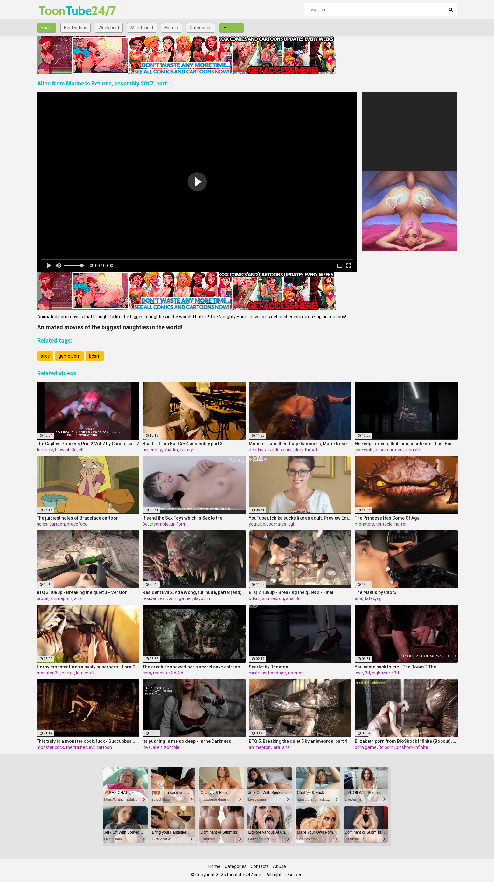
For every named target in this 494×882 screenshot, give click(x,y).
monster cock (50, 747)
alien (157, 747)
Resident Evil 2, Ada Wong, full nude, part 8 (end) (192, 592)
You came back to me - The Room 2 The (395, 666)
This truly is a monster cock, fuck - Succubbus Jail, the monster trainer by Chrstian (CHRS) (88, 741)
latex (370, 598)
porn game (180, 598)
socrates (277, 524)
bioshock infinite (412, 747)
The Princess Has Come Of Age (387, 518)
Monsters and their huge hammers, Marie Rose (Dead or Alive (300, 443)
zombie (171, 747)
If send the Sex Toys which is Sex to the (182, 518)
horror (400, 524)
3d (145, 524)
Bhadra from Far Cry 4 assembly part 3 (183, 443)
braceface (77, 524)
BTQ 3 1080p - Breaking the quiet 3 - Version (82, 592)
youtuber (258, 524)
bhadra (171, 449)
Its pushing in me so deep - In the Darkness (187, 741)
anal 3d (293, 598)
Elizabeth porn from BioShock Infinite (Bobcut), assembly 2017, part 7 (406, 741)
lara (276, 747)
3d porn (386, 747)
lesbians (284, 449)
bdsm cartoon (389, 449)
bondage (277, 672)
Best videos (75, 27)
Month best (141, 27)
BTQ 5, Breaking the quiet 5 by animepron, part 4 (298, 741)
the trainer (76, 747)
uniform (178, 524)
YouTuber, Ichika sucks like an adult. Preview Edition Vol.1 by (300, 518)
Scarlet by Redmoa (268, 666)
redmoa (296, 672)
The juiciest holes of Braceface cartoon (78, 518)
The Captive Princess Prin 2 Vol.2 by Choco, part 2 (88, 443)
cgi (291, 524)
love (359, 672)
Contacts (260, 866)
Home (47, 27)
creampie (159, 524)
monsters (364, 524)
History (171, 27)
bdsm (95, 356)
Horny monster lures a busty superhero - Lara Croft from (88, 666)
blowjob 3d (66, 449)
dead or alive (261, 449)
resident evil (155, 598)
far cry (186, 449)
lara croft (85, 672)
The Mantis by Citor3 (376, 592)
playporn (201, 598)
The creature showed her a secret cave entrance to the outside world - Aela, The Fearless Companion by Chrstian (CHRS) (194, 666)
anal (78, 598)
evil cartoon (100, 747)
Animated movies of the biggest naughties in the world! (110, 327)
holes (42, 524)
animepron (61, 598)
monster (413, 449)
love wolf (364, 449)
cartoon (57, 524)
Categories (201, 27)
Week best (108, 27)
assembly (152, 449)
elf (81, 449)
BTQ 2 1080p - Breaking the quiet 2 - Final (291, 592)
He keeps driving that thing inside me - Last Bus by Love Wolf (406, 443)
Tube (55, 10)
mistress (257, 672)
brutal (42, 598)
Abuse (279, 866)
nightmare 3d (385, 672)
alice (45, 356)
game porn (69, 356)
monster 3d (48, 672)
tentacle (45, 449)
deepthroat (306, 449)
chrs (147, 672)
